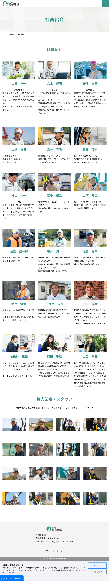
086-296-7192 (47, 541)
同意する (97, 565)
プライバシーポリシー (54, 551)
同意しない (97, 571)
